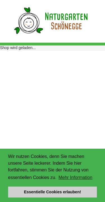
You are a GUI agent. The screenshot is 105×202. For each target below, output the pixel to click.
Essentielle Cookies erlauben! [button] (52, 192)
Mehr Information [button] (75, 177)
